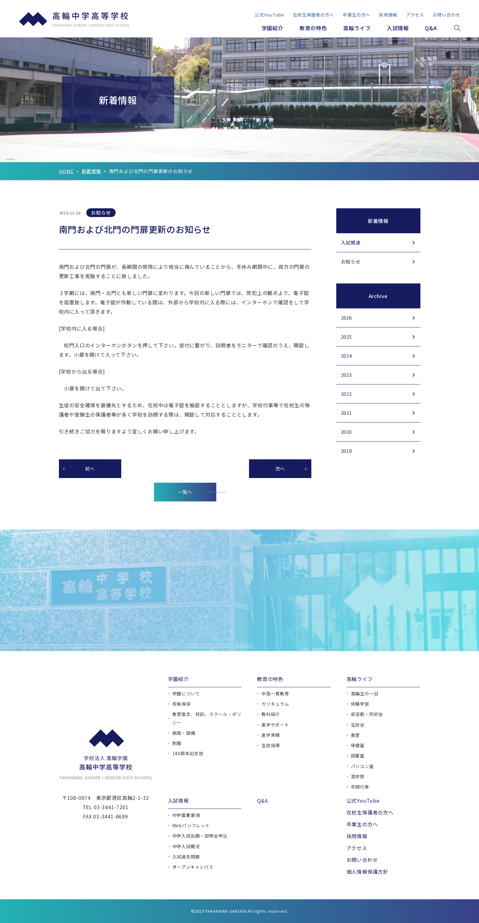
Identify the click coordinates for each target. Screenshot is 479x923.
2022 (346, 393)
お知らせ (351, 261)
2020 (346, 431)
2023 (346, 374)
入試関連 (351, 242)
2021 (346, 412)
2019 (346, 450)
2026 (346, 317)
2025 (346, 336)
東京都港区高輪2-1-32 (122, 797)
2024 (346, 355)
